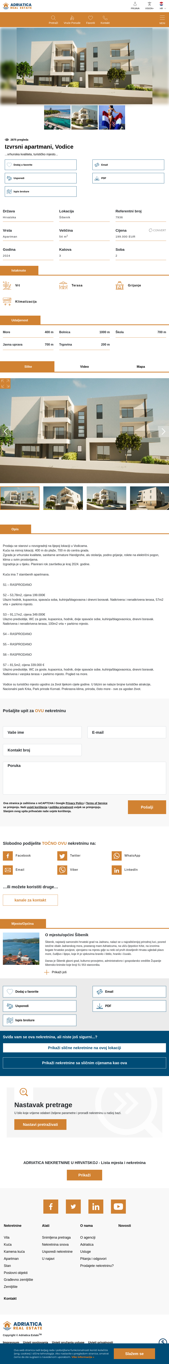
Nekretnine (13, 1226)
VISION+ (149, 8)
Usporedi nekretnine (57, 1252)
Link (128, 178)
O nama (86, 1226)
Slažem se (134, 1354)
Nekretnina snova (55, 1244)
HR (161, 8)
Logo (163, 1342)
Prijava (135, 8)
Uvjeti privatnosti (100, 1342)
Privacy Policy (75, 803)
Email (128, 165)
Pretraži (53, 22)
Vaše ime (16, 732)
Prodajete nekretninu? (97, 1266)
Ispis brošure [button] (40, 191)
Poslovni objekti (15, 1273)
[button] (57, 117)
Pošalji (147, 807)
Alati (45, 1226)
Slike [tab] (28, 366)
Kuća (8, 1244)
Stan (7, 1266)
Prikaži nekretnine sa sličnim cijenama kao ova (84, 1063)
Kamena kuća (14, 1252)
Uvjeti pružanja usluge (68, 1342)
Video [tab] (84, 366)
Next (163, 431)
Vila (7, 1237)
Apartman (11, 1259)
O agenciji (87, 1237)
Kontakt (105, 22)
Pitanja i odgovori (93, 1259)
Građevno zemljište (18, 1280)
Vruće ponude (72, 22)
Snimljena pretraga (56, 1237)
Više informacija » (82, 1357)
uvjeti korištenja (37, 807)
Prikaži (84, 1175)
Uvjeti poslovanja (35, 1342)
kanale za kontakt (30, 900)
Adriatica (87, 1244)
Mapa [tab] (141, 366)
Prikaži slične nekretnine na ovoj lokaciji (84, 1048)
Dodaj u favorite (40, 165)
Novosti (124, 1226)
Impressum (11, 1342)
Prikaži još (59, 972)
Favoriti (90, 22)
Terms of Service (97, 803)
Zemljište (11, 1287)
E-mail (98, 732)
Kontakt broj (19, 750)
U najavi (48, 1259)
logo (17, 6)
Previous (5, 431)
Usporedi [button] (40, 178)
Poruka (14, 765)
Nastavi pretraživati (40, 1124)
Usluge (85, 1252)
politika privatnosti (61, 807)
